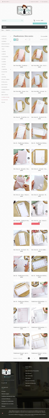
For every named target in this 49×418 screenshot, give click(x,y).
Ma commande (44, 1)
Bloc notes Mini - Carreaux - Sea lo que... (39, 91)
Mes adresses (28, 373)
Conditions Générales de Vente (8, 396)
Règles (3, 102)
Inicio (3, 30)
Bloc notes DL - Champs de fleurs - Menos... (22, 220)
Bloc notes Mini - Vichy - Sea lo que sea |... (39, 65)
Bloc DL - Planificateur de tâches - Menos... (22, 275)
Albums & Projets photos (5, 43)
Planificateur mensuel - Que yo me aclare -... (22, 353)
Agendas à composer (4, 37)
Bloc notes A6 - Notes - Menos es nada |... (22, 194)
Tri (25, 39)
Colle (3, 74)
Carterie (4, 64)
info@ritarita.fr (7, 376)
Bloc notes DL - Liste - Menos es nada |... (39, 220)
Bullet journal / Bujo (5, 48)
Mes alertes (28, 378)
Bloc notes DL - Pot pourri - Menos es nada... (22, 249)
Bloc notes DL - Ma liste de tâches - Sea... (39, 117)
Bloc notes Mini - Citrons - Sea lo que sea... (22, 91)
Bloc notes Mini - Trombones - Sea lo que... (22, 65)
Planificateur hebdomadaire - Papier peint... (39, 327)
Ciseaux (3, 66)
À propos (3, 391)
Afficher (41, 39)
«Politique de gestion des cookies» (27, 415)
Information (5, 387)
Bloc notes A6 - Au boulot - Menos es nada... (39, 169)
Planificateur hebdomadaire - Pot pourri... (39, 301)
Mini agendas (5, 94)
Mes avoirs (27, 385)
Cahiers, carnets (4, 53)
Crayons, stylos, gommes (5, 78)
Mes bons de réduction (30, 383)
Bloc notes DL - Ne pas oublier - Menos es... (39, 249)
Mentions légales (5, 393)
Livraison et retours (6, 398)
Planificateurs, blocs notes (5, 98)
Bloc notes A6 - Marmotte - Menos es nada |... (22, 169)
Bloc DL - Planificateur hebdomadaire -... (22, 143)
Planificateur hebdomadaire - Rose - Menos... (22, 327)
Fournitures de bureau (5, 91)
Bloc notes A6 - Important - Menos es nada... (39, 194)
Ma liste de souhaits (34, 1)
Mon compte (28, 366)
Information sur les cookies (8, 403)
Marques (3, 406)
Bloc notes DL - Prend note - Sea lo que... (22, 117)
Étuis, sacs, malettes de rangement (5, 84)
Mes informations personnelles (32, 370)
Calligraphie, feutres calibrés (5, 59)
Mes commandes (29, 375)
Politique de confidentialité (7, 401)
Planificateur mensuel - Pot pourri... (39, 353)
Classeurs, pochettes (4, 70)
